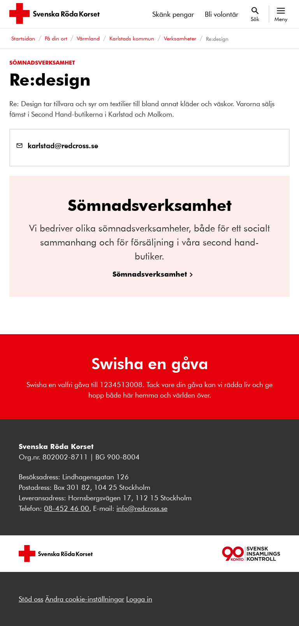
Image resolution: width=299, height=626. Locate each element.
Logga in (139, 598)
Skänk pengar (173, 14)
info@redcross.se (141, 508)
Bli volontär (221, 14)
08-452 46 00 (66, 508)
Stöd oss (31, 598)
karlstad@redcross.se (63, 145)
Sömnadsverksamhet (150, 273)
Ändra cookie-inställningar (84, 598)
